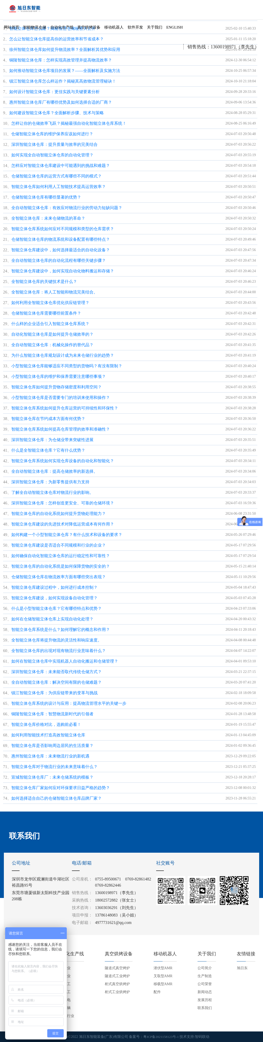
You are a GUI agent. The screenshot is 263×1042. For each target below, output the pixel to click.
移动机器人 (114, 29)
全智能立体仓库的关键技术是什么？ (44, 281)
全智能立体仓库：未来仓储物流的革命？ (48, 218)
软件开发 (135, 29)
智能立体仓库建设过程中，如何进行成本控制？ (54, 587)
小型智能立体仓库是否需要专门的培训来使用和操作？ (60, 397)
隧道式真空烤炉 (117, 968)
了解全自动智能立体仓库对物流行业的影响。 (52, 492)
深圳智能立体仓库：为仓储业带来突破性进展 (52, 440)
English (174, 29)
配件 (157, 992)
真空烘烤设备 (88, 29)
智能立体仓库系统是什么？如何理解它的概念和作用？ (60, 629)
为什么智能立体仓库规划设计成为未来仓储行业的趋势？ (62, 355)
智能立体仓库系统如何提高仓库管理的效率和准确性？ (60, 429)
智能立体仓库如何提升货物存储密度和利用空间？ (56, 387)
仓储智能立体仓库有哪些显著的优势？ (46, 197)
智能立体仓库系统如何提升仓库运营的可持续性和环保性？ (64, 408)
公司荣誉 (205, 984)
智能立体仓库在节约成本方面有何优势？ (48, 418)
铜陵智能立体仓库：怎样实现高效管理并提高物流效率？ (60, 60)
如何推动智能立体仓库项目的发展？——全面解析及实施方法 (64, 70)
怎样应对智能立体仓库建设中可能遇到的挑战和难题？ (60, 165)
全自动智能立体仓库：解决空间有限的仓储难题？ (56, 682)
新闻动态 (205, 992)
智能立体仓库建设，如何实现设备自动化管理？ (54, 598)
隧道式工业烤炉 (117, 976)
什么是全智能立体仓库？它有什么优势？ (48, 450)
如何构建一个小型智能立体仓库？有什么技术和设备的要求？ (66, 534)
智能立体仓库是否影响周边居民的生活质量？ (52, 745)
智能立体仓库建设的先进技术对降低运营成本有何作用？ (62, 524)
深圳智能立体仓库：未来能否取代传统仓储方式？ (56, 672)
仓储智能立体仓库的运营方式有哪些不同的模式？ (56, 176)
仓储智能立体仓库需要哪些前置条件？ (46, 313)
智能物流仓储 (34, 29)
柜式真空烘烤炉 (117, 984)
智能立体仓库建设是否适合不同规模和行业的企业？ (58, 545)
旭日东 (242, 968)
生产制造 (205, 976)
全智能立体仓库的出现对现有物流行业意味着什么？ (58, 650)
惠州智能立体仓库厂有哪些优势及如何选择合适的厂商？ (60, 102)
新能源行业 (65, 1016)
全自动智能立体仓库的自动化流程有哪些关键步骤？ (58, 260)
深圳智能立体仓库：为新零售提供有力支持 (50, 482)
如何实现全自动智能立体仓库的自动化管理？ (52, 155)
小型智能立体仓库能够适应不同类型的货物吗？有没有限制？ (66, 366)
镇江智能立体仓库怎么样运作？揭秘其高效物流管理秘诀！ (62, 81)
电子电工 (63, 992)
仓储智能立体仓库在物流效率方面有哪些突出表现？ (58, 577)
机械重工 (63, 984)
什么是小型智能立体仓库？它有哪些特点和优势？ (56, 608)
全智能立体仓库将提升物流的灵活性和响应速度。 (56, 640)
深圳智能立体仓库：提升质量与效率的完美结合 (54, 144)
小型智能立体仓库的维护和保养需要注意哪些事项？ (58, 376)
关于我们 (154, 29)
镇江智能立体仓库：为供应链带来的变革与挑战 (54, 693)
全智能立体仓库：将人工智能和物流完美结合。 (54, 292)
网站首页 (11, 29)
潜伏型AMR (163, 968)
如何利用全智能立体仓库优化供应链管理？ (50, 302)
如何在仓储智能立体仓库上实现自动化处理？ (52, 619)
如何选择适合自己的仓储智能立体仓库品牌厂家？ (56, 798)
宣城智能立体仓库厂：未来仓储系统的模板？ (52, 777)
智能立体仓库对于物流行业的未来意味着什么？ (54, 766)
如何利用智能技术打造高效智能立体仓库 (48, 735)
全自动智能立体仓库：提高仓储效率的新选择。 (54, 471)
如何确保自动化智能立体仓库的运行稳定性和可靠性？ (60, 556)
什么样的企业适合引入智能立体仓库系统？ (50, 324)
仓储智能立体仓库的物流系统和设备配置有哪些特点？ (60, 239)
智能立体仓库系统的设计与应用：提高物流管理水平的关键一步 (68, 703)
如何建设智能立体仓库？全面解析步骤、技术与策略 (56, 113)
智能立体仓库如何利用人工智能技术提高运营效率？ (58, 186)
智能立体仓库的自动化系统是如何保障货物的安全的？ (60, 566)
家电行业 (63, 976)
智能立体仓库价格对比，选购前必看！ (46, 724)
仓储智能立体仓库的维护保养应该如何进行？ (52, 134)
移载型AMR (163, 984)
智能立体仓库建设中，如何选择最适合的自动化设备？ (60, 250)
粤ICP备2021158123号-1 (161, 1037)
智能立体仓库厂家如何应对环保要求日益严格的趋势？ (60, 788)
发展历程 (205, 1000)
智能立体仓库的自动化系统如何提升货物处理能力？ (58, 513)
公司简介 (205, 968)
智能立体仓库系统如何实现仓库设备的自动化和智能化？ (62, 461)
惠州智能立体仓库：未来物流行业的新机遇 (50, 756)
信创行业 (63, 968)
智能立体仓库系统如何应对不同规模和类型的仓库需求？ (62, 229)
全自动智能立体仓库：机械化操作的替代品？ (52, 345)
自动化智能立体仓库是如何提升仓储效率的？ (52, 334)
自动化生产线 (61, 29)
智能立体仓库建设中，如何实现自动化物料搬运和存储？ (62, 271)
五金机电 (63, 1000)
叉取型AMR (163, 976)
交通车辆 (63, 1008)
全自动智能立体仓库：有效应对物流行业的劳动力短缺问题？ (66, 208)
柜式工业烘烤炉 (117, 992)
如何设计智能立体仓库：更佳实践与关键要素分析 (54, 92)
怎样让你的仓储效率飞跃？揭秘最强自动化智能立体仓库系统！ (68, 123)
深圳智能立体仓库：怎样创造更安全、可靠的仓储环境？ (62, 503)
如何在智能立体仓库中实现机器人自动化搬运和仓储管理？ (64, 661)
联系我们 (205, 1008)
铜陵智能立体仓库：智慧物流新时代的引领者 (52, 714)
